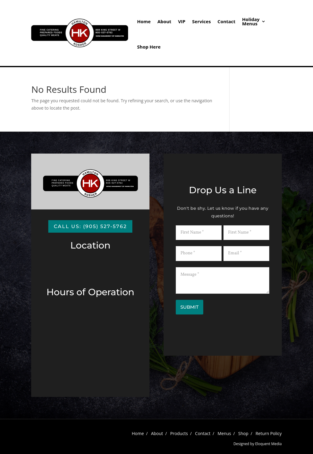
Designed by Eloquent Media (258, 443)
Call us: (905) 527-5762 (90, 226)
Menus (224, 433)
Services (201, 21)
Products (179, 433)
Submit (189, 307)
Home (144, 21)
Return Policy (269, 433)
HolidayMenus (251, 21)
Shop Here (149, 47)
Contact (227, 21)
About (164, 21)
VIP (181, 21)
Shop (243, 433)
